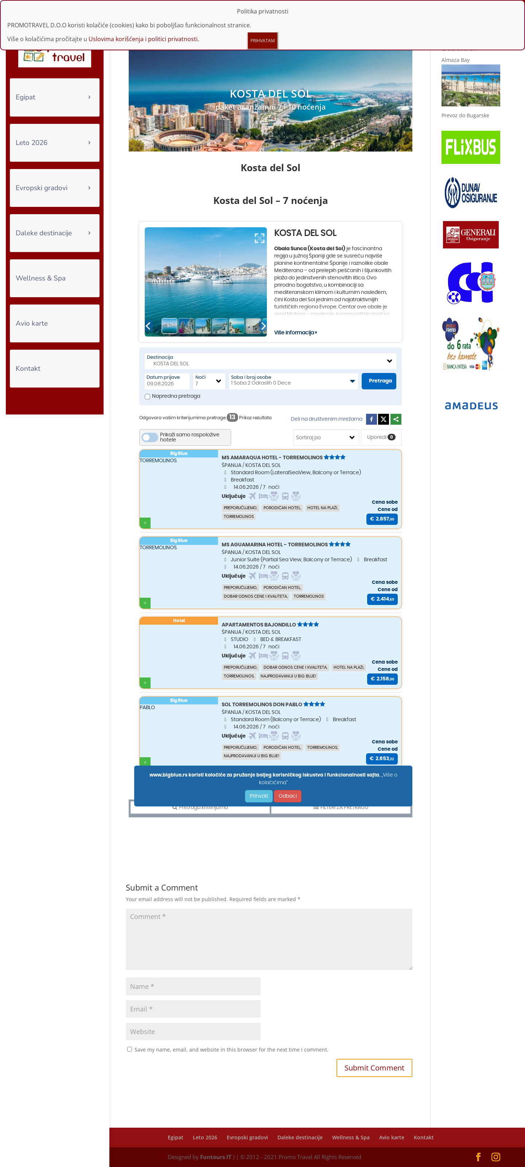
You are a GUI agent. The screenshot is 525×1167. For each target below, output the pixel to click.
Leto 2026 (31, 143)
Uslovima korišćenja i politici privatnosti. (144, 39)
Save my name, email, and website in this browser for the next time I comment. (231, 1049)
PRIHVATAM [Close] (262, 41)
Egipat (25, 97)
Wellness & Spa (41, 278)
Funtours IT (216, 1156)
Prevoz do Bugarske (465, 115)
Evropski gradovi (41, 188)
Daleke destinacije (44, 233)
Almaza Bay (456, 59)
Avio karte (32, 323)
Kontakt (28, 368)
